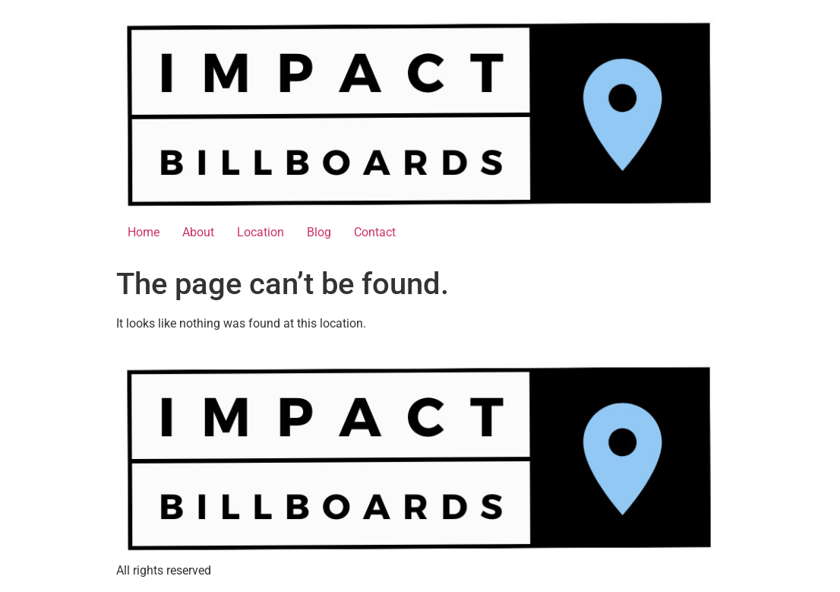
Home (143, 232)
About (198, 232)
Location (260, 232)
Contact (375, 232)
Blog (319, 232)
